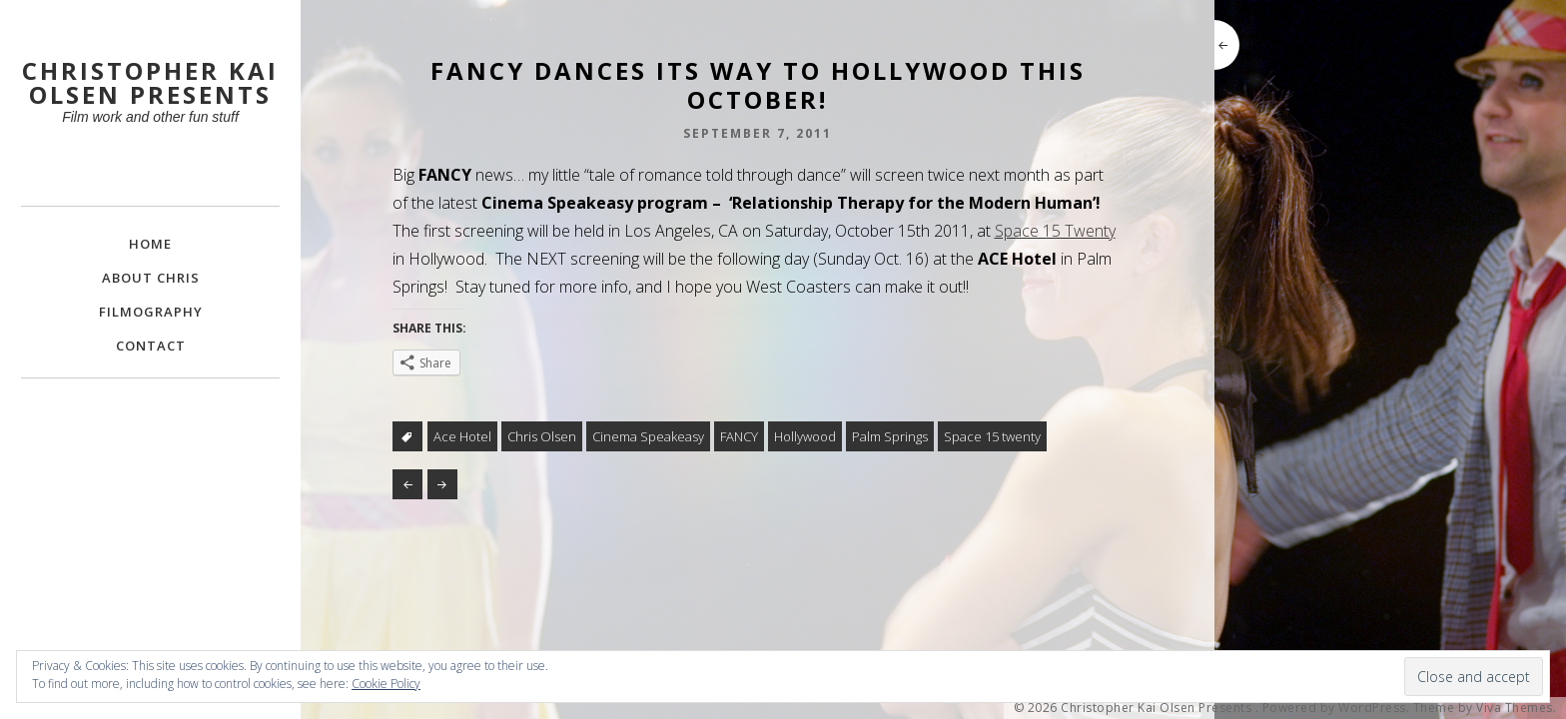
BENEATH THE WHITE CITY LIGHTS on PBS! (442, 484)
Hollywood (805, 436)
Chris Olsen (541, 436)
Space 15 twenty (992, 436)
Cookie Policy (386, 683)
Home (150, 244)
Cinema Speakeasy (648, 436)
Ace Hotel (462, 436)
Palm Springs (890, 436)
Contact (151, 346)
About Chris (151, 278)
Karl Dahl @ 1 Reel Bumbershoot (407, 484)
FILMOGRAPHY (151, 312)
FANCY (739, 436)
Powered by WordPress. (1336, 708)
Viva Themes (1514, 708)
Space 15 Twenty (1055, 231)
